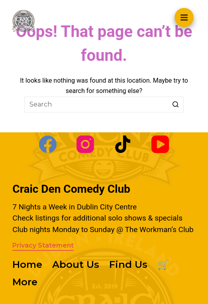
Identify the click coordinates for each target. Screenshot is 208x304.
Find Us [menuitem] (128, 264)
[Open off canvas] (184, 17)
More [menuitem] (24, 282)
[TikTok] (122, 144)
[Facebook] (48, 144)
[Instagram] (85, 144)
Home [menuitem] (27, 264)
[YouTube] (160, 144)
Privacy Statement (43, 245)
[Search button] (176, 104)
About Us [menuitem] (75, 264)
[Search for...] (104, 104)
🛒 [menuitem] (163, 264)
